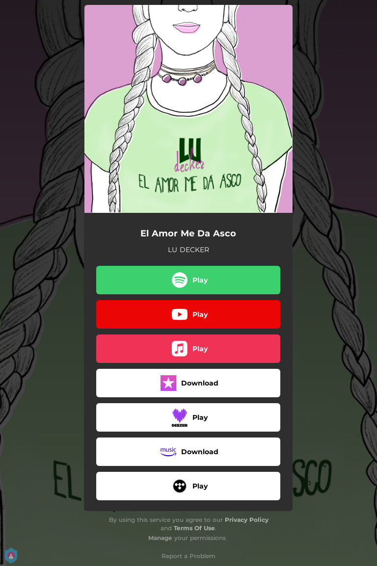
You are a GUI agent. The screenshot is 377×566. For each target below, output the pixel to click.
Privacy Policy (247, 519)
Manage (160, 537)
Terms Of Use (194, 528)
